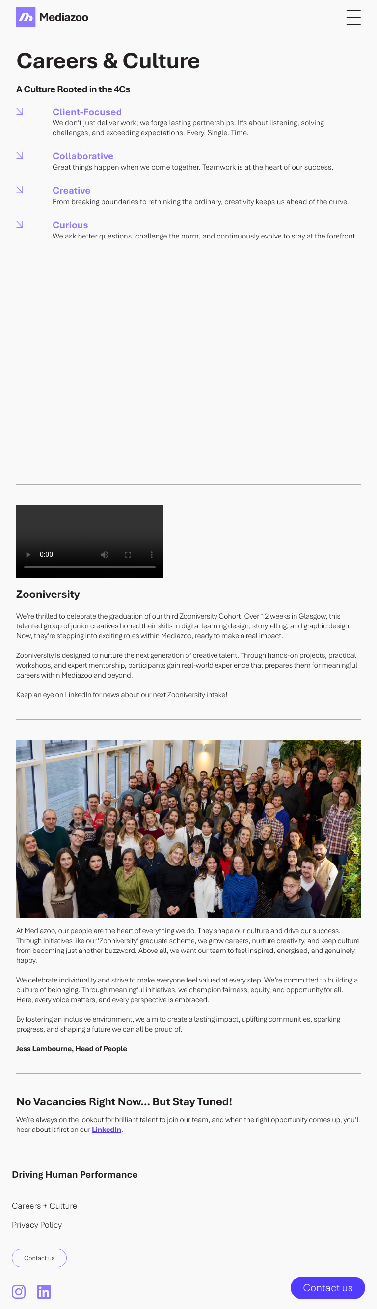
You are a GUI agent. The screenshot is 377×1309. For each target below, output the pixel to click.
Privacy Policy (37, 1224)
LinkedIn (106, 1129)
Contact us (39, 1257)
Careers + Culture (44, 1205)
